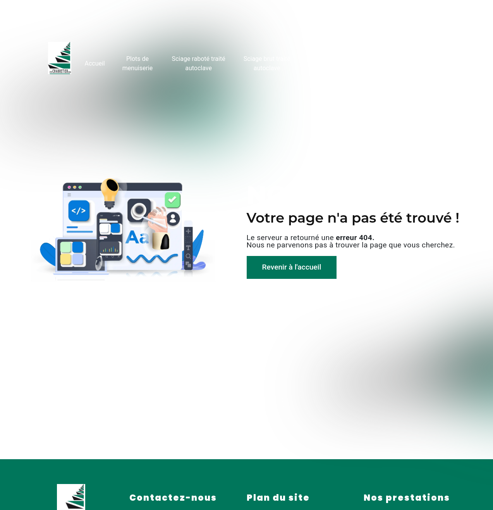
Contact (434, 62)
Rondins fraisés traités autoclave (338, 62)
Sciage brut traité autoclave (267, 62)
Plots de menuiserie (137, 62)
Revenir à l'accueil (291, 267)
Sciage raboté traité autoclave (198, 62)
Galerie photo (396, 62)
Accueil (94, 62)
